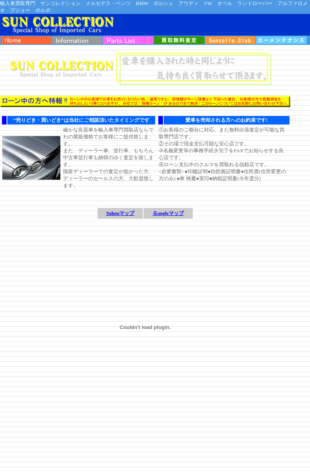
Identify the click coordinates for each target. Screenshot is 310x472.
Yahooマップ (120, 213)
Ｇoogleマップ (168, 213)
